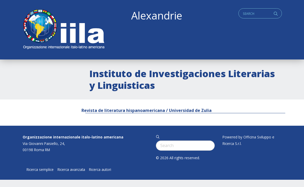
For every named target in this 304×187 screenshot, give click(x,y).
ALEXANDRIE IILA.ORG (63, 29)
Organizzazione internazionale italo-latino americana (73, 137)
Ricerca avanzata (71, 169)
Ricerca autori (100, 169)
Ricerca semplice (40, 169)
